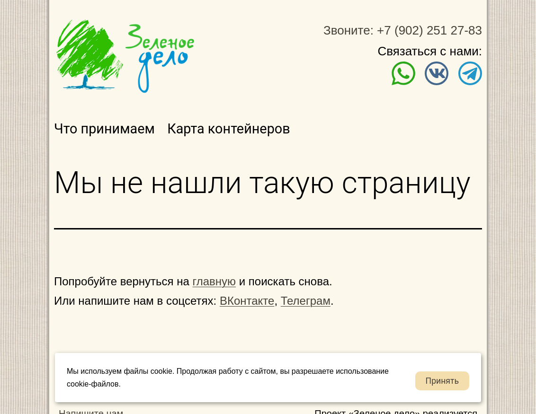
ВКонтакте (247, 300)
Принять (442, 381)
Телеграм (306, 300)
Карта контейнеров (228, 129)
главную (214, 281)
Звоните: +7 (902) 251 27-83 (402, 30)
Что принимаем (104, 129)
